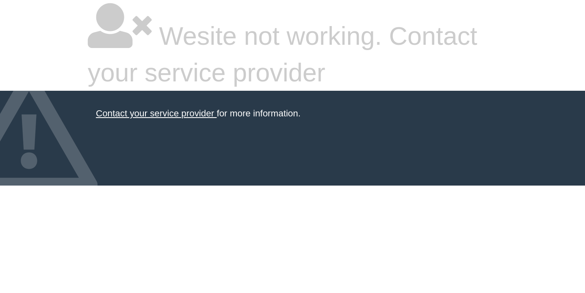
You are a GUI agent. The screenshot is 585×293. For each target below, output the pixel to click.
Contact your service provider (156, 113)
